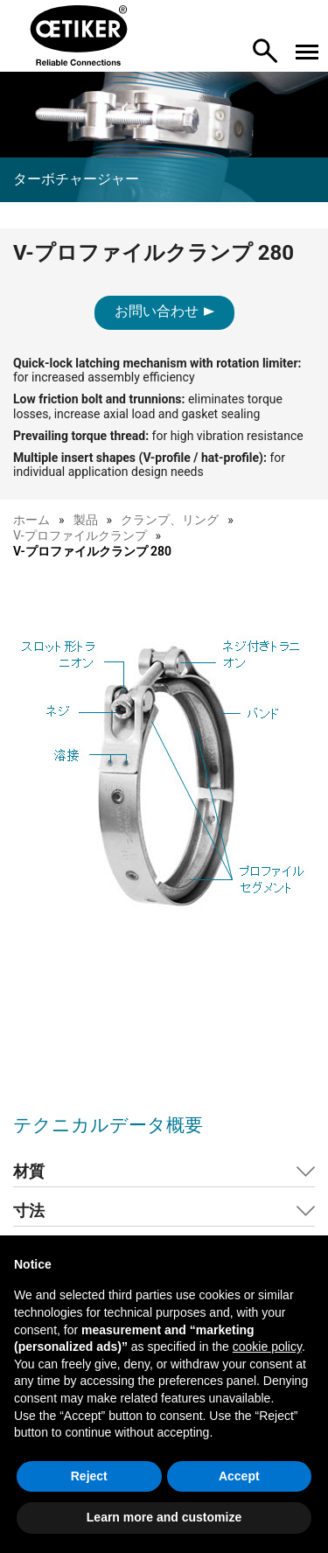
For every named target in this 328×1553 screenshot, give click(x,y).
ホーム (31, 520)
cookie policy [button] (267, 1347)
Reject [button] (89, 1476)
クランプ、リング (170, 520)
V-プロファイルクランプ (80, 535)
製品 (85, 520)
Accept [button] (239, 1476)
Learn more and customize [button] (164, 1517)
